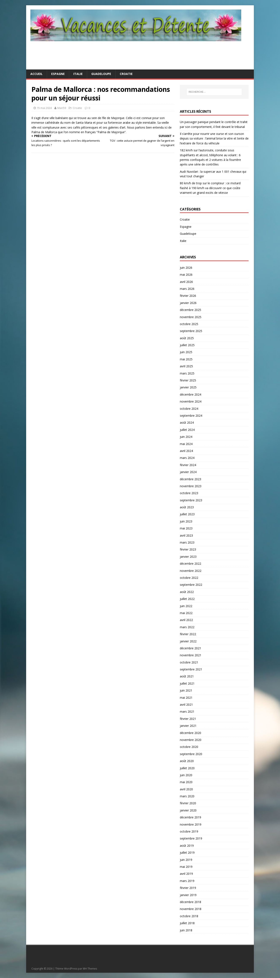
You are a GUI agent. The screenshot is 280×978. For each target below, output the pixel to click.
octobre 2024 (189, 409)
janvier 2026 (188, 303)
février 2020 (188, 803)
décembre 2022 (190, 564)
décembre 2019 (190, 817)
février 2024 (188, 465)
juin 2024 (186, 437)
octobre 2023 (189, 493)
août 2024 (187, 422)
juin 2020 (186, 775)
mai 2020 (186, 782)
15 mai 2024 (44, 108)
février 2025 (188, 380)
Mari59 (61, 108)
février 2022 (188, 634)
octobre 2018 (189, 916)
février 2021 (188, 719)
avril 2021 (186, 705)
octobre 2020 (189, 747)
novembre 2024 (190, 401)
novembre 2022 (190, 571)
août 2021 (187, 676)
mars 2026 (187, 289)
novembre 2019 (190, 824)
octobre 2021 (189, 662)
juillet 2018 (187, 923)
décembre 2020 (190, 733)
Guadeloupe (101, 74)
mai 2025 (186, 359)
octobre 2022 (189, 578)
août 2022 (187, 592)
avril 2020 (186, 789)
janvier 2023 (188, 557)
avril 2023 (186, 535)
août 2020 (187, 761)
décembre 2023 (190, 479)
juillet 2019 (187, 852)
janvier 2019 (188, 895)
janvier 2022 (188, 641)
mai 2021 (186, 698)
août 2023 (187, 507)
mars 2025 (187, 373)
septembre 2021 (191, 669)
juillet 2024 (187, 430)
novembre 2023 (190, 486)
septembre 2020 (191, 754)
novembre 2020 (190, 740)
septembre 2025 (191, 331)
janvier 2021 (188, 726)
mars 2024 (187, 458)
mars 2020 (187, 796)
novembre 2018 (190, 909)
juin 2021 (186, 690)
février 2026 (188, 296)
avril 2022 (186, 620)
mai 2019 (186, 867)
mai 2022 (186, 613)
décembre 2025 (190, 310)
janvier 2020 (188, 810)
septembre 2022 (191, 585)
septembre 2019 (191, 838)
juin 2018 (186, 930)
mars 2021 (187, 711)
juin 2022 (186, 606)
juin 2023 (186, 521)
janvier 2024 (188, 472)
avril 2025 (186, 366)
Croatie (126, 74)
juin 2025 (186, 352)
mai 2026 (186, 275)
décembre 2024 (190, 394)
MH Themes (90, 968)
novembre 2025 (190, 317)
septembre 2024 (191, 416)
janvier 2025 (188, 387)
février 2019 (188, 888)
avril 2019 (186, 874)
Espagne (58, 74)
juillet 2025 (187, 345)
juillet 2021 (187, 683)
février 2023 (188, 549)
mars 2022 (187, 627)
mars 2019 (187, 881)
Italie (78, 74)
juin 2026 (186, 268)
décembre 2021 (190, 648)
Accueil (36, 74)
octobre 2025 (189, 324)
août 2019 (187, 846)
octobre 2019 (189, 831)
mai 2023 (186, 528)
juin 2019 (186, 860)
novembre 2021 (190, 655)
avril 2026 (186, 282)
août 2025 (187, 338)
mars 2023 (187, 542)
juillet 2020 (187, 768)
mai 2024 (186, 444)
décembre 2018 (190, 902)
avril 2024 (186, 451)
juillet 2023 (187, 514)
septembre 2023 (191, 500)
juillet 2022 (187, 599)
